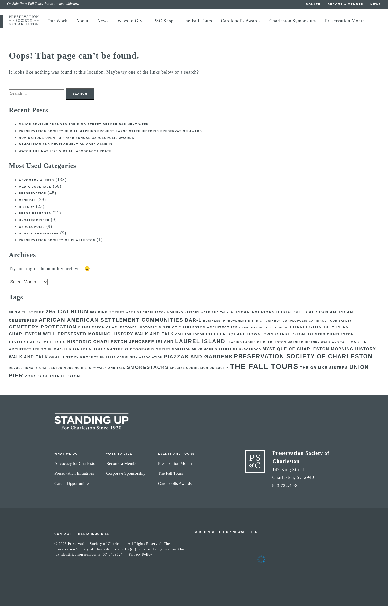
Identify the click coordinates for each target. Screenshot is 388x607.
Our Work (57, 20)
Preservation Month (345, 20)
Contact (63, 534)
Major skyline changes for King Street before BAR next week (86, 125)
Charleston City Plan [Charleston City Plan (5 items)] (319, 328)
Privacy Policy (141, 555)
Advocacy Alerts (37, 181)
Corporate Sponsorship (128, 473)
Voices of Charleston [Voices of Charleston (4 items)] (52, 377)
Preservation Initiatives (75, 473)
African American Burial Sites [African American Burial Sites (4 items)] (268, 313)
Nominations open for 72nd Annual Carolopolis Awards (78, 138)
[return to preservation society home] (24, 24)
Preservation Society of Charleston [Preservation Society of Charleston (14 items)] (303, 357)
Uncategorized (35, 221)
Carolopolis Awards (241, 20)
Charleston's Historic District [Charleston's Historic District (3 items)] (141, 328)
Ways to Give (131, 20)
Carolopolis (32, 227)
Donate (311, 4)
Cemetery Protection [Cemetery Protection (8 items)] (43, 327)
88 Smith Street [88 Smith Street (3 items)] (26, 313)
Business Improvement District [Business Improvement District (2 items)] (233, 321)
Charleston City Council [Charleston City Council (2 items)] (263, 328)
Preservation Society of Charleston (58, 241)
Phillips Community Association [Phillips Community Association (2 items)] (131, 358)
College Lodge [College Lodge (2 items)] (189, 335)
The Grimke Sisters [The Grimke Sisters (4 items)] (324, 368)
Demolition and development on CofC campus (67, 145)
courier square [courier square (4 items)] (226, 335)
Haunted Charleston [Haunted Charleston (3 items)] (330, 335)
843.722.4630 (286, 485)
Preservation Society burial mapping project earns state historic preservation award (113, 132)
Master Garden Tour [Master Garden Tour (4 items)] (79, 350)
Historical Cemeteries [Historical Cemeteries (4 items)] (37, 343)
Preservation (33, 194)
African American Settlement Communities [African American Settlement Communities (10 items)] (111, 320)
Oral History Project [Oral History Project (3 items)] (74, 358)
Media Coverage (36, 187)
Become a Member (344, 4)
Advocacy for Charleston (76, 463)
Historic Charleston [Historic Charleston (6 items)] (97, 342)
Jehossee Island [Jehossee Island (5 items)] (151, 342)
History (27, 207)
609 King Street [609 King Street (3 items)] (107, 313)
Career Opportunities (73, 483)
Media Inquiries (95, 534)
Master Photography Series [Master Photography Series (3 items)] (139, 350)
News (375, 4)
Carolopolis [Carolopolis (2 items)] (295, 321)
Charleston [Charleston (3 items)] (91, 328)
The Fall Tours (197, 20)
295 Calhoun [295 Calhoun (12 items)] (67, 312)
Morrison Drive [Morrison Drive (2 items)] (187, 350)
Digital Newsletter (39, 234)
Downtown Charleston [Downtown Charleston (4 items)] (276, 335)
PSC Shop (163, 20)
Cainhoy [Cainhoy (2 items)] (273, 321)
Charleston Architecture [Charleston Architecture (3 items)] (208, 328)
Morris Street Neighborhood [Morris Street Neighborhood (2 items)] (232, 350)
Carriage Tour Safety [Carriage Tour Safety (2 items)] (330, 321)
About (82, 20)
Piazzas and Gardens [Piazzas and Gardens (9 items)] (198, 357)
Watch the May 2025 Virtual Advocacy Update (67, 152)
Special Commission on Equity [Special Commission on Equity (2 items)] (199, 368)
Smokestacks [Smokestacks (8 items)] (148, 368)
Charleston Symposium (292, 20)
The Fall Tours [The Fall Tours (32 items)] (264, 367)
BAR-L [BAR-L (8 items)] (193, 320)
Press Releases (35, 214)
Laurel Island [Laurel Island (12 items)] (200, 342)
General (28, 201)
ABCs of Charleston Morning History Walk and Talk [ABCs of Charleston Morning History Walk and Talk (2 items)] (177, 313)
